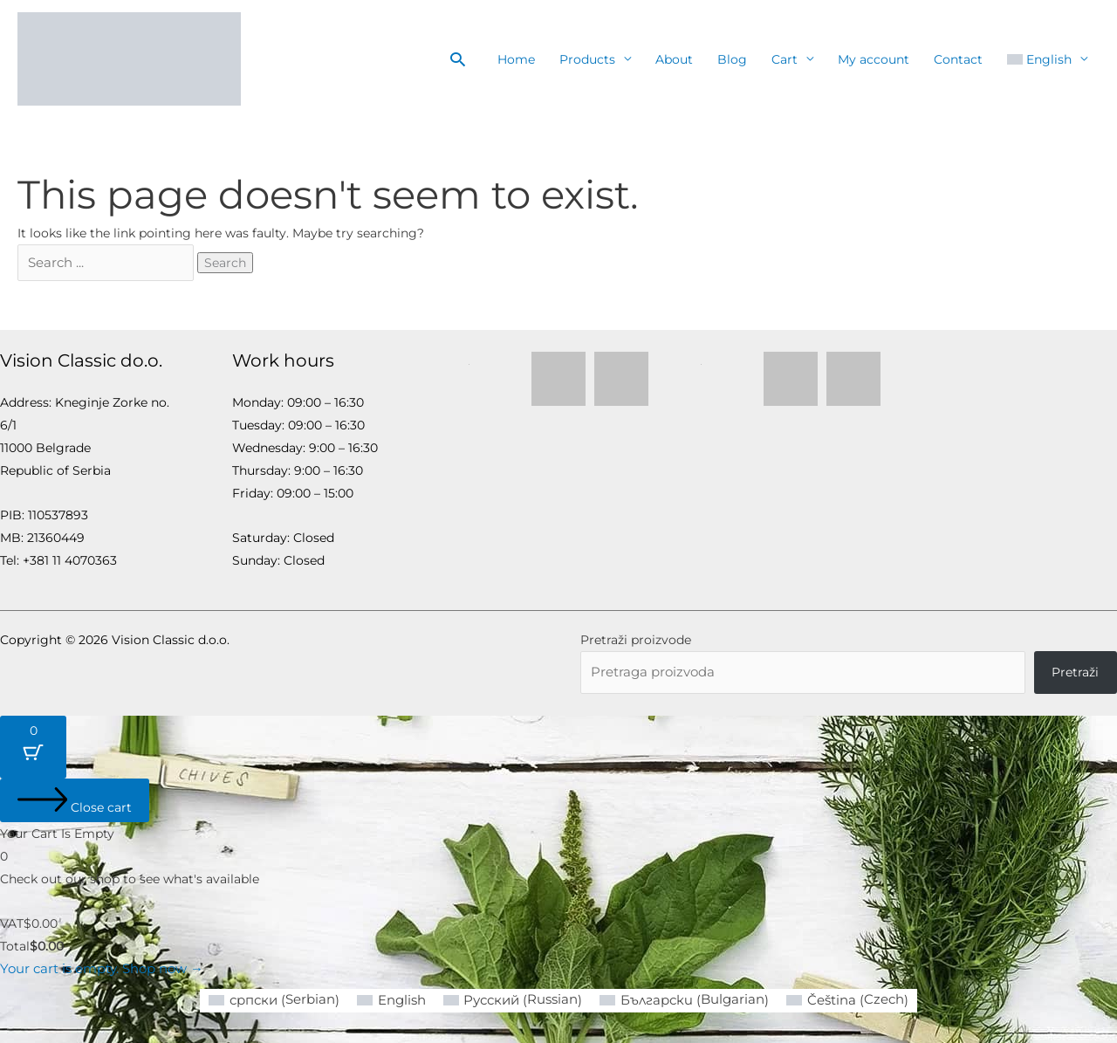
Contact (958, 59)
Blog (732, 59)
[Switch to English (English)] (399, 998)
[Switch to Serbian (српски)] (286, 999)
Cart (784, 59)
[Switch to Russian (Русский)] (517, 999)
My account (873, 59)
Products (587, 59)
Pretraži (1075, 671)
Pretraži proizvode (635, 639)
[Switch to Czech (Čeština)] (837, 999)
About (674, 59)
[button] (458, 59)
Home (516, 59)
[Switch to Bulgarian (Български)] (681, 999)
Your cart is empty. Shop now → (97, 968)
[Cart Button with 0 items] (33, 746)
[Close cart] (74, 799)
